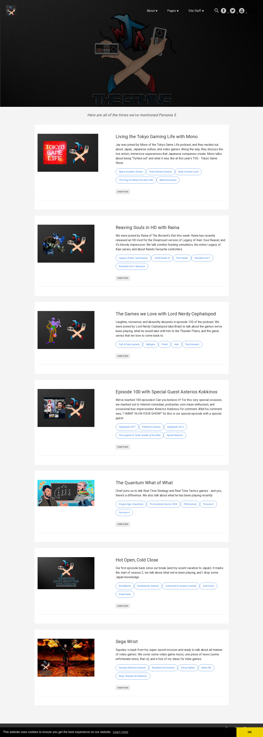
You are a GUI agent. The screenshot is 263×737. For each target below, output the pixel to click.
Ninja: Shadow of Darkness (133, 676)
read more (122, 191)
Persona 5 (208, 504)
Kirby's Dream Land (188, 171)
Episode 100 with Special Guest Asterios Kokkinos (166, 391)
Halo (176, 344)
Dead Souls (125, 594)
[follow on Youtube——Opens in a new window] (243, 11)
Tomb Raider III (162, 258)
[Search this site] (217, 11)
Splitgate (150, 344)
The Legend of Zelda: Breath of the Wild (139, 435)
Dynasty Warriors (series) (132, 667)
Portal (165, 344)
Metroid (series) (168, 180)
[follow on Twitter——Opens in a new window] (234, 11)
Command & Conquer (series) (180, 586)
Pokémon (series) (151, 427)
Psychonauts (192, 344)
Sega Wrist (127, 641)
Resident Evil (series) (163, 667)
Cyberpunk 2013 (175, 427)
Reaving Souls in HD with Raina (147, 227)
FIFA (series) (190, 504)
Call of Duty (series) (129, 344)
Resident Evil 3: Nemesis (132, 266)
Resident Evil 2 (202, 258)
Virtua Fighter (188, 667)
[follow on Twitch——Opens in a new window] (252, 11)
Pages (171, 11)
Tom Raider (182, 258)
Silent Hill (206, 667)
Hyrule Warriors (175, 435)
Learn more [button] (120, 732)
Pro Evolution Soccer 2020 (163, 504)
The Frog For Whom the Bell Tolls (136, 180)
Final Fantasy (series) (160, 171)
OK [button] (250, 732)
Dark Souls (208, 586)
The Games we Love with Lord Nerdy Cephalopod (166, 314)
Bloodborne (125, 586)
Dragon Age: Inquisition (131, 504)
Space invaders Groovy (131, 171)
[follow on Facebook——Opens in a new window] (225, 11)
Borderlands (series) (148, 586)
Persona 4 (124, 512)
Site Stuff (194, 11)
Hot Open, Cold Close (137, 560)
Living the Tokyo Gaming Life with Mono (157, 136)
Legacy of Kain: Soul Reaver (133, 258)
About (151, 11)
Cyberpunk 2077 (127, 427)
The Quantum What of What (144, 482)
